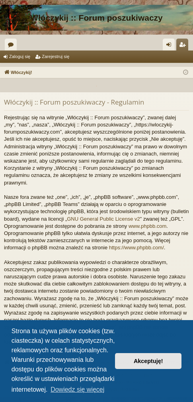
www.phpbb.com (147, 226)
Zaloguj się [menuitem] (170, 46)
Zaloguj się (19, 56)
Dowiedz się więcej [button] (77, 389)
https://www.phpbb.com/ (136, 248)
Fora (12, 46)
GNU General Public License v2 (103, 219)
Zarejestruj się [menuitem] (183, 46)
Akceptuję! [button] (148, 361)
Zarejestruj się (55, 56)
